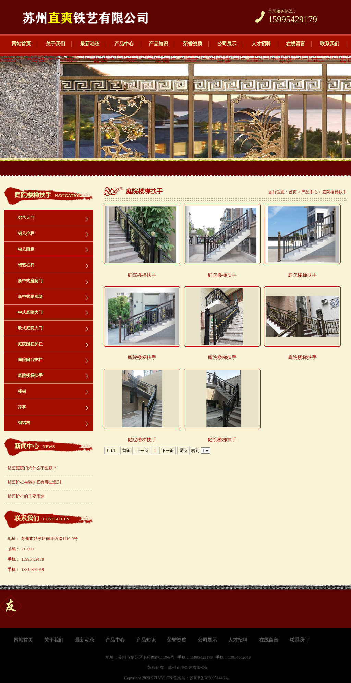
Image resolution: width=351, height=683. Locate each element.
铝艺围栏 (26, 249)
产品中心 (124, 43)
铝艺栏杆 (26, 265)
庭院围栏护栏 (30, 344)
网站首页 (21, 43)
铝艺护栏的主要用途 (26, 496)
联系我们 (329, 43)
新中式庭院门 (30, 280)
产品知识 (158, 43)
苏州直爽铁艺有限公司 (188, 667)
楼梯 (22, 391)
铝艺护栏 (26, 233)
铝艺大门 (26, 217)
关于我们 (55, 43)
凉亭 (22, 407)
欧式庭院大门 (30, 328)
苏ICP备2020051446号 (209, 677)
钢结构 (24, 422)
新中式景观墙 (30, 296)
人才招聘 (261, 43)
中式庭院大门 (30, 312)
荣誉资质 (192, 43)
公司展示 (227, 43)
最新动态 (89, 43)
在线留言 (295, 43)
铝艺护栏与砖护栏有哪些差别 (34, 482)
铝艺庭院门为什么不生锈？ (32, 468)
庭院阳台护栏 (30, 359)
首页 (293, 192)
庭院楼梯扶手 (30, 375)
